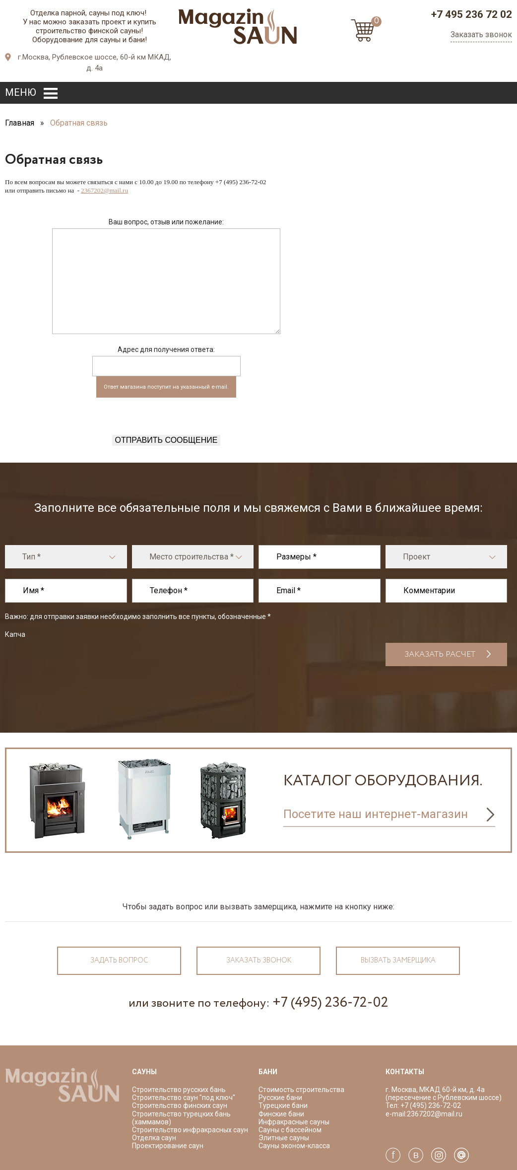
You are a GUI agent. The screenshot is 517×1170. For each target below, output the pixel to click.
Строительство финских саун (179, 1105)
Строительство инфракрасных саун (190, 1130)
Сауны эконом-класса (294, 1146)
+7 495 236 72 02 (471, 14)
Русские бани (280, 1097)
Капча (15, 634)
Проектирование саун (167, 1146)
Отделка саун (154, 1138)
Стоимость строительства (301, 1090)
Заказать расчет (439, 654)
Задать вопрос (119, 960)
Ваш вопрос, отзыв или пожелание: (166, 222)
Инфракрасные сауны (293, 1122)
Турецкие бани (283, 1105)
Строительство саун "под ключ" (183, 1097)
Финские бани (281, 1114)
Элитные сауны (283, 1138)
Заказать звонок (481, 34)
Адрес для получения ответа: (166, 349)
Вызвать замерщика (398, 960)
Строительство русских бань (179, 1090)
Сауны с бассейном (290, 1130)
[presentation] (166, 415)
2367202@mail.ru (104, 190)
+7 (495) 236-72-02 (330, 1002)
